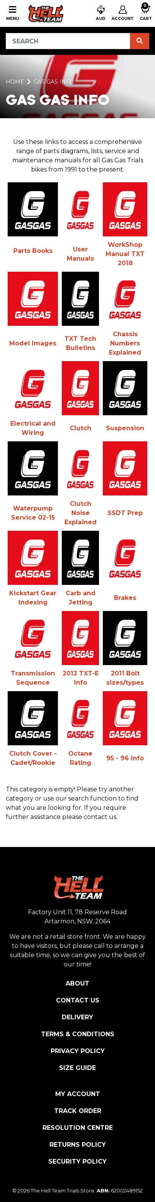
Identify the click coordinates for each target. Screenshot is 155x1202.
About (77, 983)
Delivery (77, 1017)
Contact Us (77, 1000)
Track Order (77, 1110)
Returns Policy (77, 1144)
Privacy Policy (78, 1051)
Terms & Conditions (77, 1034)
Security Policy (77, 1161)
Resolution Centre (78, 1127)
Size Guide (77, 1068)
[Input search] (68, 41)
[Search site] (139, 41)
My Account (77, 1094)
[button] (101, 13)
